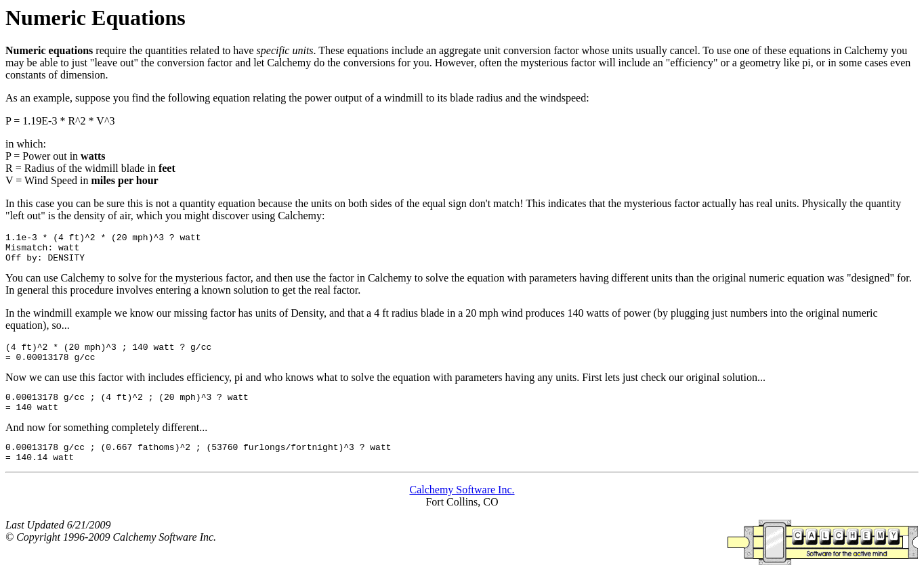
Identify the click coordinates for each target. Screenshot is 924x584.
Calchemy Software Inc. (461, 508)
